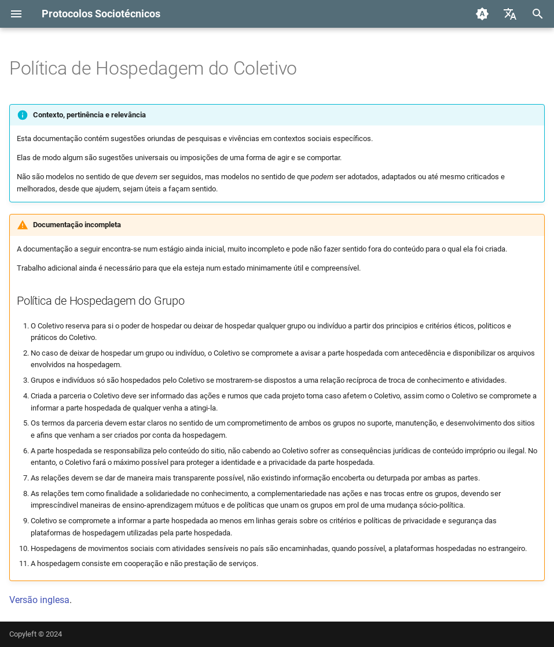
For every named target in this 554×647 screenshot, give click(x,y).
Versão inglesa (39, 599)
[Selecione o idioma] (510, 13)
